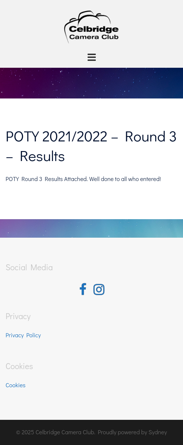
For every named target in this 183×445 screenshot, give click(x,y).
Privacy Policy (23, 335)
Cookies (16, 385)
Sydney (157, 432)
